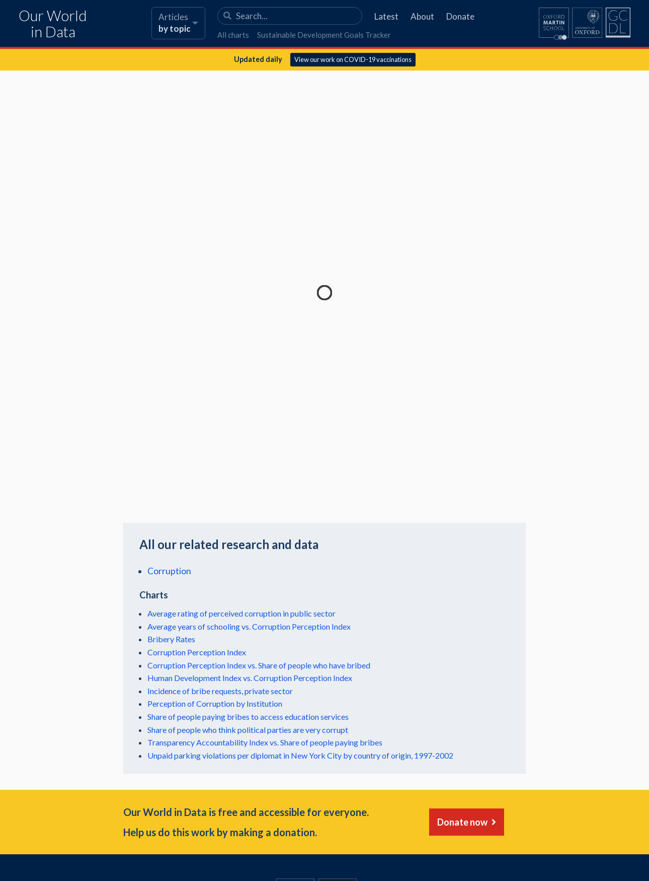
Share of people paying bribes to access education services (248, 716)
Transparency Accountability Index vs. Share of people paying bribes (264, 742)
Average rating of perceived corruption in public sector (241, 613)
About (422, 16)
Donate (460, 16)
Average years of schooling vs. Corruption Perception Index (249, 626)
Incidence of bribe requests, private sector (220, 691)
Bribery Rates (171, 639)
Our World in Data (53, 24)
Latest (386, 16)
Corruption (169, 571)
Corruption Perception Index (196, 652)
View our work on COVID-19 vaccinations (353, 59)
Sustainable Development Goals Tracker (324, 34)
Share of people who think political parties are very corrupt (247, 729)
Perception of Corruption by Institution (214, 703)
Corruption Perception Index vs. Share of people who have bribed (258, 665)
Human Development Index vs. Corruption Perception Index (249, 678)
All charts (233, 34)
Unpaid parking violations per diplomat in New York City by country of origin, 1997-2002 (300, 755)
